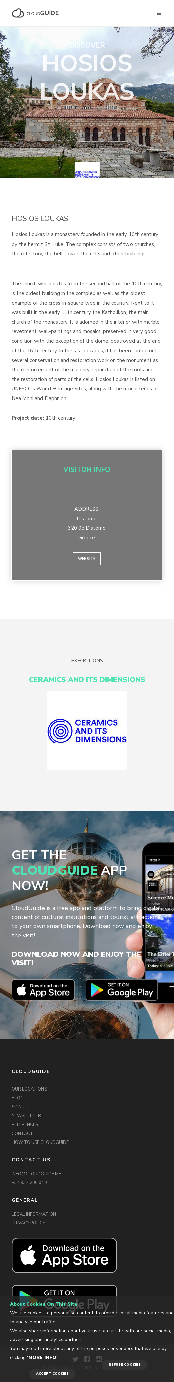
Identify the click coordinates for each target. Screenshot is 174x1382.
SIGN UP (20, 1107)
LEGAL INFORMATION (34, 1214)
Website (86, 558)
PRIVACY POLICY (28, 1223)
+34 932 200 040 (29, 1183)
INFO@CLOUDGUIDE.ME (36, 1174)
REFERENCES (25, 1125)
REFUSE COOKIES (125, 1364)
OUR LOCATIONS (29, 1089)
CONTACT (22, 1134)
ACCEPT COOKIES (52, 1373)
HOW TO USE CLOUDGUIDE (40, 1142)
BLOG (18, 1098)
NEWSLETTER (26, 1116)
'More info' (42, 1357)
